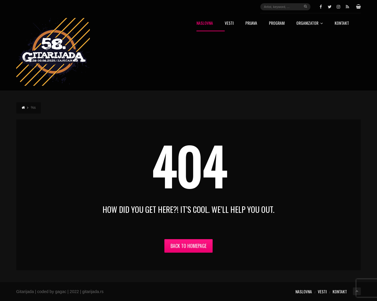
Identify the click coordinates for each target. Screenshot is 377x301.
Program (277, 23)
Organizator (309, 23)
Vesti (229, 23)
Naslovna (204, 23)
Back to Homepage (188, 245)
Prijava (251, 23)
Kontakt (342, 23)
